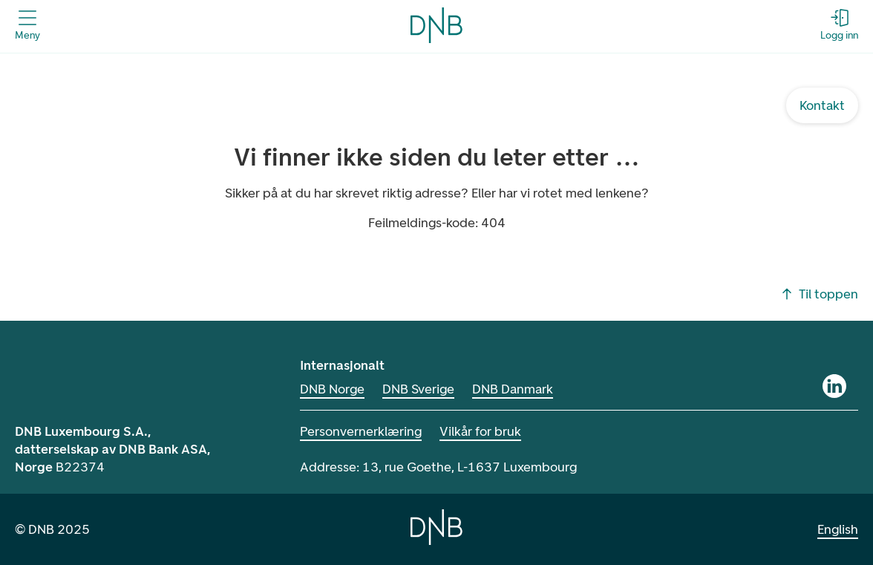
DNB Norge (332, 389)
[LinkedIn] (834, 386)
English (837, 529)
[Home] (436, 527)
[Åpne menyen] (27, 25)
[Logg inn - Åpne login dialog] (839, 25)
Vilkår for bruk (480, 431)
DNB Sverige (418, 389)
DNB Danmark (512, 389)
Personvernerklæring (361, 431)
